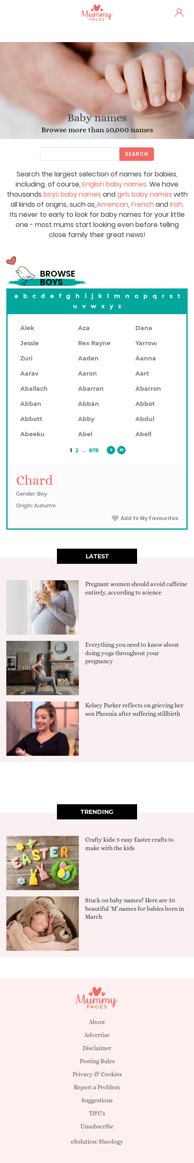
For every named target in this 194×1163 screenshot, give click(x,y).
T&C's (97, 1113)
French (142, 204)
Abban (30, 404)
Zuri (26, 358)
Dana (143, 328)
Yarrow (146, 343)
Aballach (34, 388)
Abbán (88, 404)
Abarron (148, 388)
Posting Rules (97, 1061)
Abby (86, 419)
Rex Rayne (94, 343)
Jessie (29, 343)
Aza (84, 328)
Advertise (97, 1035)
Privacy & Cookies (97, 1074)
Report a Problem (97, 1087)
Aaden (88, 358)
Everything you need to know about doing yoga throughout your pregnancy (132, 652)
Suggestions (97, 1100)
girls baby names (144, 194)
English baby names (114, 184)
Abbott (31, 419)
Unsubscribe (97, 1126)
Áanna (145, 358)
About (97, 1022)
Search (136, 153)
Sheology (111, 1141)
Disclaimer (97, 1048)
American (112, 204)
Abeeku (32, 434)
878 (94, 450)
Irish (176, 204)
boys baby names (72, 194)
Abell (143, 434)
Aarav (29, 373)
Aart (142, 373)
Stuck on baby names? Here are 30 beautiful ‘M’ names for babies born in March (134, 908)
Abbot (145, 404)
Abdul (144, 419)
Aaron (87, 373)
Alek (27, 328)
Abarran (91, 388)
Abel (85, 434)
